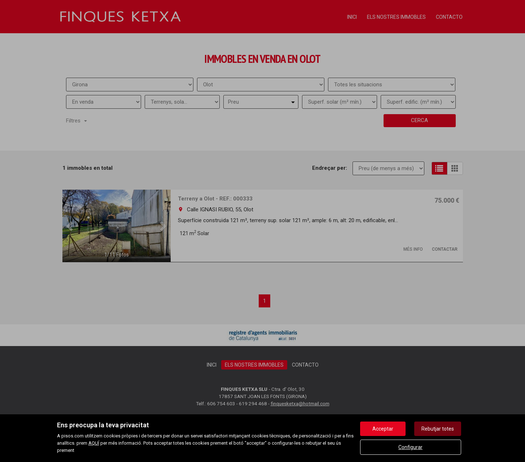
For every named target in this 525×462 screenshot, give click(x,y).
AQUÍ (93, 443)
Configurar (410, 447)
